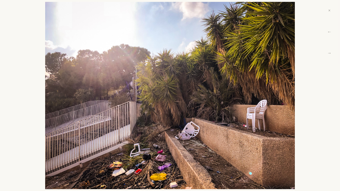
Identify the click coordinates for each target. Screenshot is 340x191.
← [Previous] (329, 31)
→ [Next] (329, 53)
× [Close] (329, 10)
